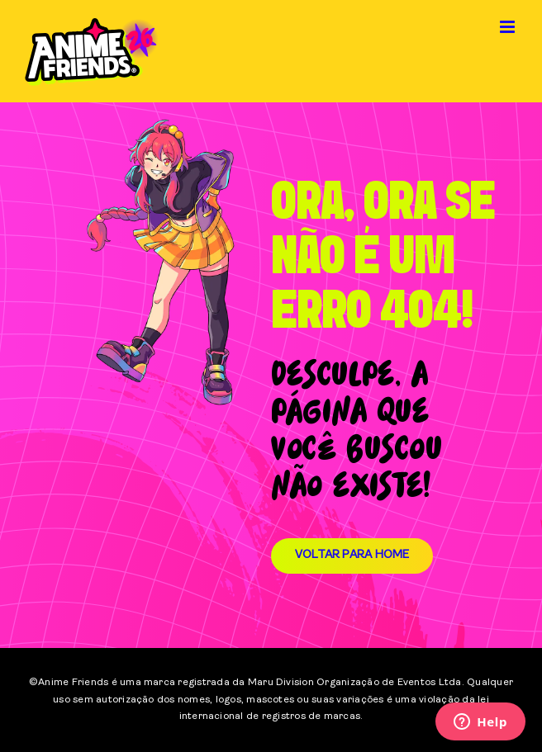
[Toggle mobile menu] (508, 26)
